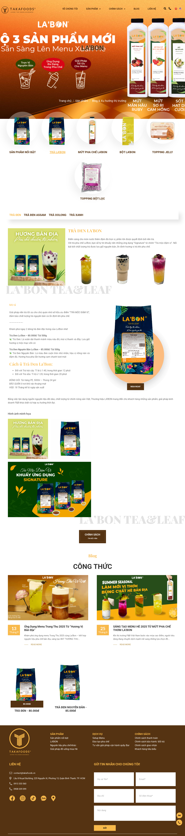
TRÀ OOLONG (57, 215)
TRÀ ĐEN (15, 215)
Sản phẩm (93, 8)
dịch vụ (97, 733)
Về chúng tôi (70, 8)
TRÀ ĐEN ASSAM (35, 215)
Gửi (105, 828)
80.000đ (27, 704)
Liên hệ (152, 8)
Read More (36, 644)
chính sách (142, 733)
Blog (136, 8)
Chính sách (117, 8)
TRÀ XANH (76, 215)
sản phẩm (57, 733)
